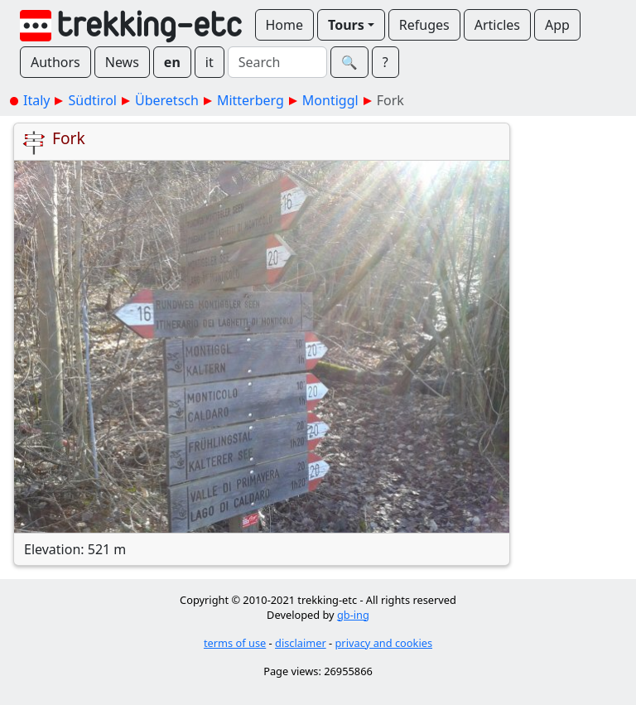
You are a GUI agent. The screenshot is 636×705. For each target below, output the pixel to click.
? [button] (385, 62)
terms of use (235, 642)
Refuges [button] (424, 25)
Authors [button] (55, 62)
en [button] (172, 62)
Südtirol (92, 100)
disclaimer (300, 642)
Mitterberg (250, 100)
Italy (36, 100)
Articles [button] (497, 25)
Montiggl (330, 100)
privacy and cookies (384, 642)
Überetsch (167, 100)
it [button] (209, 62)
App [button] (557, 25)
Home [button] (285, 25)
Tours (346, 25)
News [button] (122, 62)
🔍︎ (349, 62)
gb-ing (353, 614)
